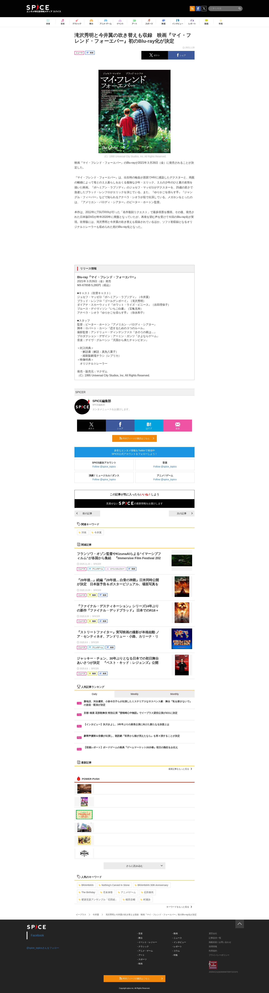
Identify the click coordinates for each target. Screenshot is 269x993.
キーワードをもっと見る (179, 907)
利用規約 (213, 951)
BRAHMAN (86, 885)
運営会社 (213, 933)
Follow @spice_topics (104, 466)
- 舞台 (140, 938)
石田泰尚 (147, 892)
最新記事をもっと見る (180, 769)
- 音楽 (140, 933)
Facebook (37, 935)
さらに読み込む (144, 866)
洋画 (82, 532)
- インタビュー (179, 942)
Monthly (174, 694)
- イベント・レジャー (147, 942)
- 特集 (175, 955)
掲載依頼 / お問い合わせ (220, 942)
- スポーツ (142, 959)
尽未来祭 (106, 892)
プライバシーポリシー (219, 955)
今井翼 (96, 532)
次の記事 (185, 513)
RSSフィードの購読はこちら (136, 438)
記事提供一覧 (215, 938)
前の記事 (84, 513)
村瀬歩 (145, 899)
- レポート (177, 946)
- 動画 (175, 933)
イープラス (81, 914)
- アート (141, 955)
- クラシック (143, 946)
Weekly (134, 694)
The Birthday (87, 892)
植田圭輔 (129, 899)
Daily (94, 694)
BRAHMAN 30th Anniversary (151, 885)
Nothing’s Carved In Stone (114, 885)
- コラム (176, 951)
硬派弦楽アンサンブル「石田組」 (98, 899)
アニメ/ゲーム (127, 892)
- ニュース (177, 938)
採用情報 (213, 946)
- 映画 (140, 963)
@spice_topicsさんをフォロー (43, 948)
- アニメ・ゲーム (145, 951)
